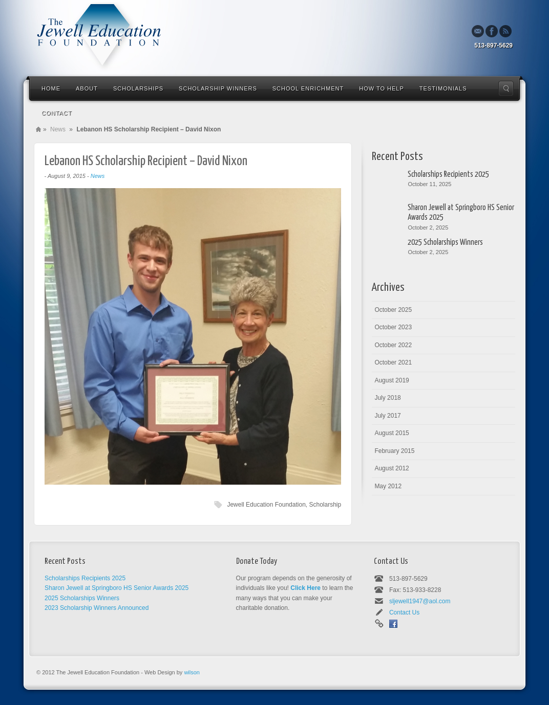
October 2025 (393, 309)
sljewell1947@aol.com (420, 601)
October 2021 (393, 362)
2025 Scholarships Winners (445, 242)
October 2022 (393, 345)
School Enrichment (308, 88)
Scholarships (138, 88)
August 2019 (391, 380)
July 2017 (387, 415)
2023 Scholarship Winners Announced (97, 607)
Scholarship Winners (218, 88)
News (58, 129)
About (87, 88)
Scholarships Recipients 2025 (448, 174)
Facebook (491, 31)
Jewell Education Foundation (266, 504)
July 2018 (387, 397)
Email (478, 31)
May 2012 (388, 486)
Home (50, 88)
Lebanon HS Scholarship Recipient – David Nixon (146, 161)
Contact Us (404, 612)
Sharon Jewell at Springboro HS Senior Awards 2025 (461, 212)
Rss (505, 31)
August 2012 (391, 468)
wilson (192, 672)
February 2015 (394, 450)
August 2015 (391, 433)
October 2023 (393, 327)
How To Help (381, 88)
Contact (56, 113)
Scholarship (325, 504)
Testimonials (443, 88)
